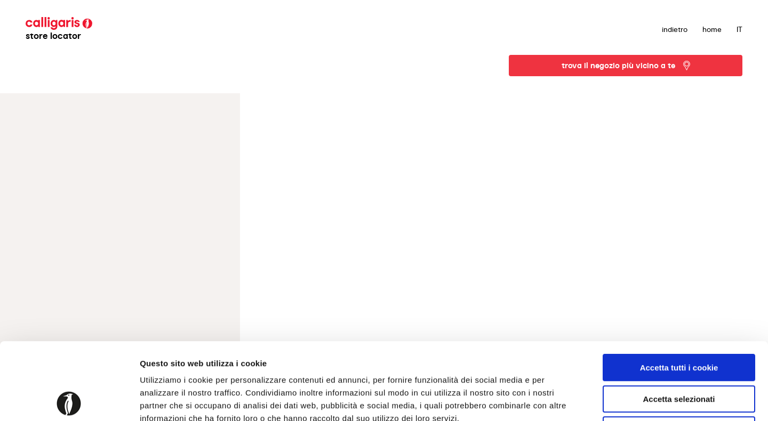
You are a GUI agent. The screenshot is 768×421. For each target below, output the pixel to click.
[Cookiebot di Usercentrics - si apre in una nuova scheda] (69, 400)
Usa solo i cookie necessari (679, 353)
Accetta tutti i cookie (679, 290)
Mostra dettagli (561, 399)
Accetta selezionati (679, 322)
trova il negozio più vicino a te (618, 65)
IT (739, 29)
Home (712, 29)
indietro (674, 29)
